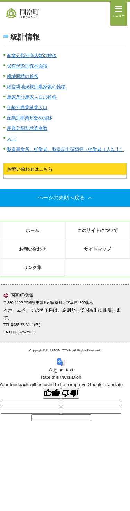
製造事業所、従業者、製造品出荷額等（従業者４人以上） (65, 149)
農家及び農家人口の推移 (32, 97)
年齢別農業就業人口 (27, 107)
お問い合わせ (32, 249)
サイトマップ (97, 249)
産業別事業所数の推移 (29, 117)
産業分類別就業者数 (27, 128)
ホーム (32, 230)
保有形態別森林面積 (27, 66)
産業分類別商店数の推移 (32, 55)
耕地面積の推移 (22, 76)
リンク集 (33, 267)
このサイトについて (97, 230)
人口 (11, 138)
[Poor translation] (70, 393)
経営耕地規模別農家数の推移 (36, 86)
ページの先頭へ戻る (65, 197)
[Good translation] (52, 393)
